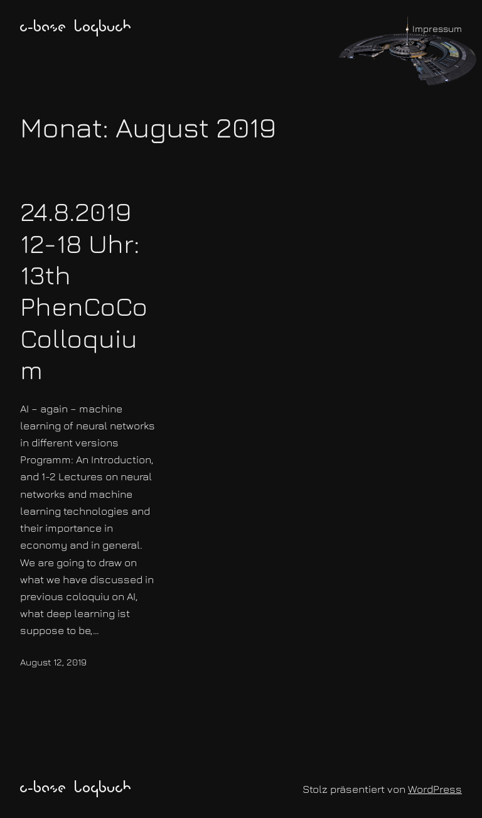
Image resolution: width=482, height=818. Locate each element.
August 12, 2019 (53, 662)
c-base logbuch (76, 28)
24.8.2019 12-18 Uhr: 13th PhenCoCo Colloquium (83, 290)
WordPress (435, 789)
